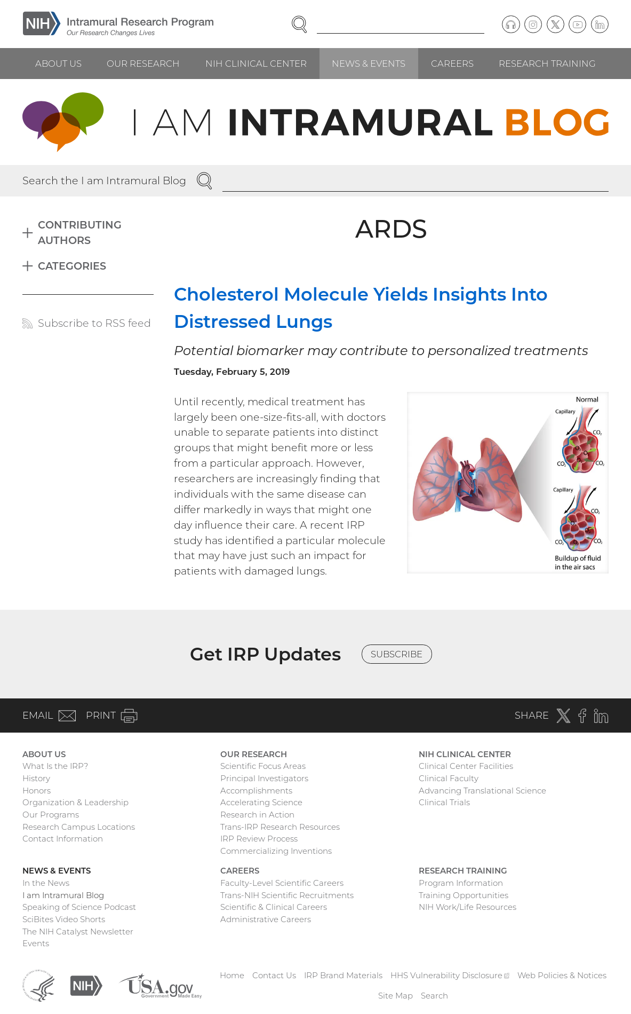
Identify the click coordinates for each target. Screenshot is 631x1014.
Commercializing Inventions (276, 851)
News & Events (368, 63)
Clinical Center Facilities (466, 766)
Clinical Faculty (448, 778)
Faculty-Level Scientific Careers (282, 883)
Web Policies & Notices (561, 975)
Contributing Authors (80, 232)
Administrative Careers (265, 919)
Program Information (461, 883)
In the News (45, 883)
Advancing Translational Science (482, 790)
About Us (58, 63)
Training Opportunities (463, 895)
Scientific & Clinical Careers (273, 907)
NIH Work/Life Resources (467, 907)
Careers (452, 63)
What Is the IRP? (55, 766)
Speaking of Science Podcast (79, 907)
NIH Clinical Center (256, 63)
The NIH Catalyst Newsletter (77, 931)
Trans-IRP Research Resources (280, 827)
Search (434, 996)
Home (232, 975)
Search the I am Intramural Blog (104, 180)
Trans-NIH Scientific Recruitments (287, 895)
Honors (36, 790)
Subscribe (396, 654)
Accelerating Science (261, 802)
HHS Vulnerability (450, 975)
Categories (72, 266)
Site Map (395, 996)
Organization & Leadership (75, 802)
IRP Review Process (259, 839)
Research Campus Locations (78, 827)
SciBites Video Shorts (63, 919)
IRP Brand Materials (343, 975)
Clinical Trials (444, 802)
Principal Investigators (264, 778)
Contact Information (62, 839)
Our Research (143, 63)
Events (35, 943)
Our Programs (50, 814)
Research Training (547, 63)
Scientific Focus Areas (263, 766)
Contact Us (274, 975)
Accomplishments (256, 790)
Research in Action (257, 814)
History (36, 778)
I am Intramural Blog (63, 895)
